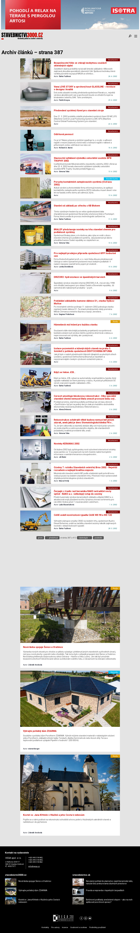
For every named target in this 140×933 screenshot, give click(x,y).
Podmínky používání (97, 927)
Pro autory (55, 927)
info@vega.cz (34, 866)
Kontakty (45, 927)
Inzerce (65, 927)
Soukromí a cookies (78, 927)
